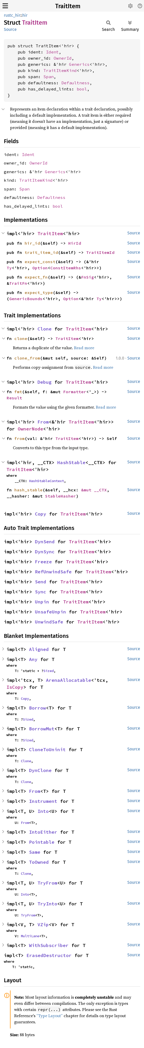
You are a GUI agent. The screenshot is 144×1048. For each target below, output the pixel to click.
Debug (44, 382)
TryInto (47, 904)
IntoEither (43, 832)
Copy (40, 514)
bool (82, 88)
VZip (43, 924)
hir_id (32, 243)
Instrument (43, 801)
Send (40, 582)
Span (48, 76)
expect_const (40, 261)
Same (34, 852)
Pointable (41, 842)
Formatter (74, 391)
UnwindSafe (49, 622)
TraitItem (67, 6)
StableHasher (60, 496)
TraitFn (18, 283)
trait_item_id (41, 252)
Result (14, 397)
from (19, 438)
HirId (74, 243)
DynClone (40, 770)
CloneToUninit (47, 749)
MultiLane (30, 936)
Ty (9, 267)
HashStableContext (46, 481)
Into (43, 811)
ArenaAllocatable (68, 680)
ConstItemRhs (65, 267)
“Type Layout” (49, 1015)
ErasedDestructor (49, 955)
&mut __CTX (94, 489)
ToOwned (39, 862)
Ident (52, 51)
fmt (18, 391)
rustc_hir (12, 15)
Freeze (43, 562)
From (43, 422)
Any (33, 659)
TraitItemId (100, 252)
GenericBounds (26, 298)
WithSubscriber (49, 945)
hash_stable (28, 489)
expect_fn (36, 277)
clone (20, 338)
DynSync (45, 552)
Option (40, 267)
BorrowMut (41, 729)
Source (10, 29)
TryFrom (47, 883)
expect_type (39, 292)
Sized (48, 670)
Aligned (39, 649)
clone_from (27, 358)
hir (24, 15)
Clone (44, 329)
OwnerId (63, 58)
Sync (40, 592)
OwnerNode (30, 429)
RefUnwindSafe (53, 572)
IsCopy (14, 687)
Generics (79, 64)
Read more (84, 348)
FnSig (87, 277)
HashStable (71, 462)
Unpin (42, 602)
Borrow (37, 708)
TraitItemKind (60, 70)
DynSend (45, 542)
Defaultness (75, 82)
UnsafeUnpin (50, 612)
